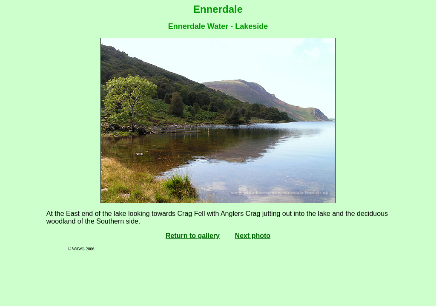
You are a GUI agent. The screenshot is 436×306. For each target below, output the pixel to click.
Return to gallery (193, 235)
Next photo (253, 235)
